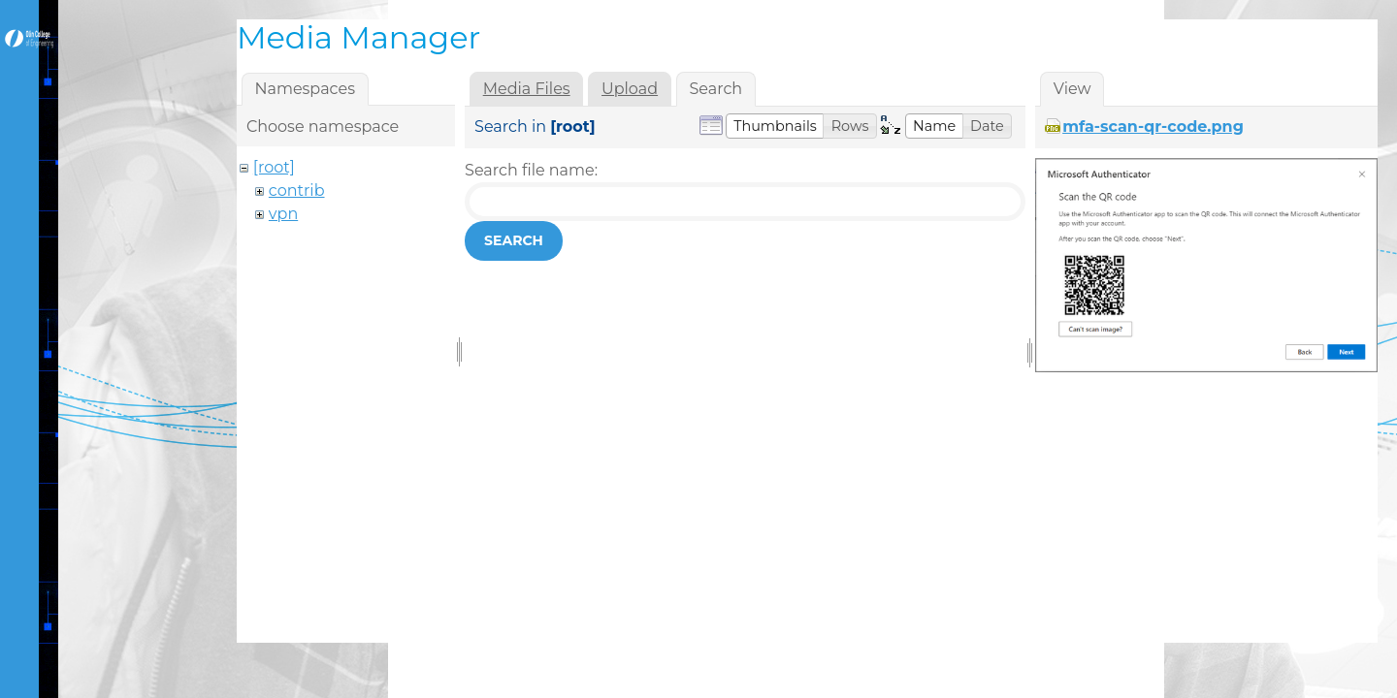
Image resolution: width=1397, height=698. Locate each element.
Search (513, 240)
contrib (297, 190)
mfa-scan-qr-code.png (1153, 126)
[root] (274, 167)
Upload (629, 88)
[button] (775, 126)
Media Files (526, 88)
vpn (283, 214)
